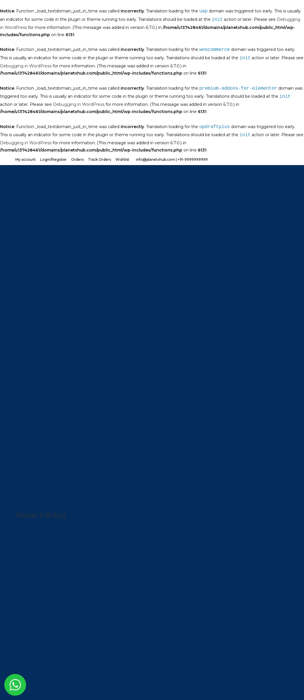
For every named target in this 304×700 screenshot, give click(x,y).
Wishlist (122, 159)
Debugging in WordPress (25, 66)
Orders (77, 159)
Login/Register (53, 159)
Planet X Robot (41, 515)
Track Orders (99, 159)
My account (25, 159)
